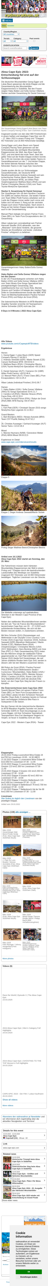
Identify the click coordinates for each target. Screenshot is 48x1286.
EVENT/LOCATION (11, 45)
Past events (34, 38)
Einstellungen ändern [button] (28, 1277)
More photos (8, 958)
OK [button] (29, 1272)
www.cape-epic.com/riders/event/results (18, 442)
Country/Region (10, 32)
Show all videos (10, 1100)
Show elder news (10, 1200)
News (4, 25)
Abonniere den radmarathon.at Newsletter (22, 1117)
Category (17, 38)
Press (8, 1282)
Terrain (6, 38)
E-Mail (4, 1260)
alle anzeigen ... (22, 812)
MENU (7, 20)
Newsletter (11, 25)
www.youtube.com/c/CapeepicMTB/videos (20, 344)
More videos (8, 1105)
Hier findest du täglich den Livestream (18, 798)
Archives (5, 1264)
